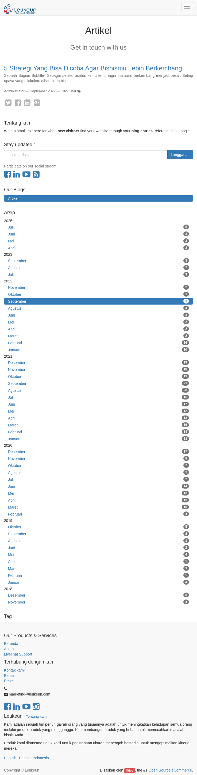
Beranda (11, 643)
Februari (98, 342)
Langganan (180, 155)
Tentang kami (36, 716)
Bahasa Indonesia (34, 758)
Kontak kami (14, 670)
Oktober (98, 294)
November (98, 287)
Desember (98, 362)
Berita (9, 675)
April (98, 247)
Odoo (129, 770)
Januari (98, 349)
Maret (98, 335)
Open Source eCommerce (170, 770)
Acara (9, 649)
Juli (98, 227)
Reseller (11, 681)
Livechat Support (18, 654)
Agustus (98, 267)
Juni (98, 233)
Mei (98, 240)
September (98, 260)
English (10, 758)
